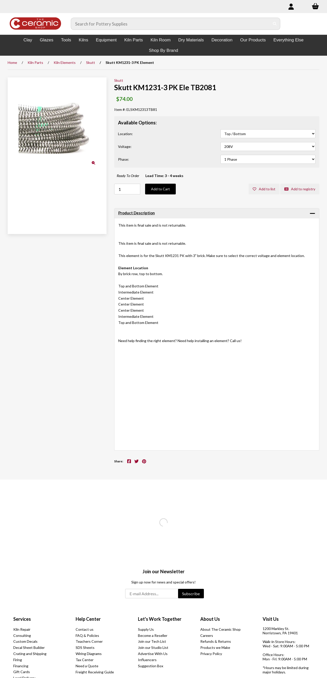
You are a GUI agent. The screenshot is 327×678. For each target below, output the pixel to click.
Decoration (222, 40)
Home (12, 62)
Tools (66, 40)
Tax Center (85, 660)
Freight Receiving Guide (95, 672)
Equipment (106, 40)
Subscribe (191, 593)
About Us (210, 619)
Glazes (46, 40)
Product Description (136, 213)
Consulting (22, 635)
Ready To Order (128, 175)
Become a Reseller (152, 635)
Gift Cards (21, 672)
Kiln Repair (21, 629)
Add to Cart (160, 189)
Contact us (85, 629)
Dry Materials (191, 40)
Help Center (88, 619)
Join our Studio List (153, 647)
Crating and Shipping (29, 653)
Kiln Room (160, 40)
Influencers (147, 660)
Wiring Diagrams (89, 653)
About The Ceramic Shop (220, 629)
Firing (17, 660)
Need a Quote (87, 666)
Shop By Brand (163, 50)
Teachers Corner (89, 641)
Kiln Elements (65, 62)
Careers (206, 635)
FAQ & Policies (87, 635)
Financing (20, 666)
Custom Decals (25, 641)
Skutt (90, 62)
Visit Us (271, 619)
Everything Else (288, 40)
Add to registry (299, 189)
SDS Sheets (85, 647)
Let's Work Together (159, 619)
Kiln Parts (133, 40)
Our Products (253, 40)
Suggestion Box (150, 666)
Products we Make (215, 647)
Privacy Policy (211, 653)
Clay (28, 40)
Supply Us (146, 629)
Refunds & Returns (215, 641)
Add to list (264, 189)
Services (22, 619)
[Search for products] (170, 24)
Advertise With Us (153, 653)
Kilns (83, 40)
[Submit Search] (274, 24)
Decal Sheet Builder (29, 647)
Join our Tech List (152, 641)
